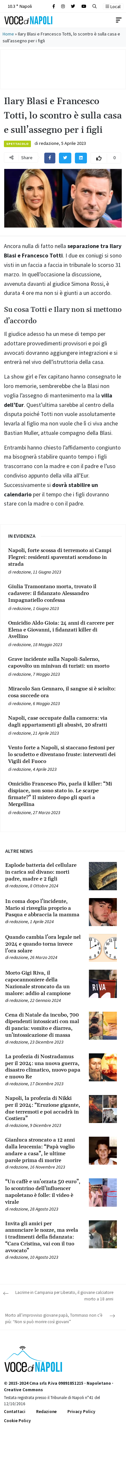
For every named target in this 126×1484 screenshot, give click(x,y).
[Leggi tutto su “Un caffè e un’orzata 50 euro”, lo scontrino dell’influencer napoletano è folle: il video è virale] (43, 1191)
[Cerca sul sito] (53, 6)
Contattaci (14, 1411)
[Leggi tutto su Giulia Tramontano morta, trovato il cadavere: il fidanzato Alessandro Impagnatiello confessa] (63, 593)
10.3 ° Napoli (19, 6)
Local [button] (112, 6)
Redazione (46, 1411)
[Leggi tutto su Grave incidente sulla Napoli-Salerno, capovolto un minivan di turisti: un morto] (63, 663)
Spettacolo (17, 144)
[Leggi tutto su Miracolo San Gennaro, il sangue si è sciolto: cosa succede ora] (63, 692)
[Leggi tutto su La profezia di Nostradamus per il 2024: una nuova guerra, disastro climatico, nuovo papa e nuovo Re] (43, 1066)
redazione (49, 143)
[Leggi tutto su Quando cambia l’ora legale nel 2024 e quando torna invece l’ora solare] (43, 944)
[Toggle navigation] (119, 20)
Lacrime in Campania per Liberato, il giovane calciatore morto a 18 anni (64, 1296)
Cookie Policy (17, 1420)
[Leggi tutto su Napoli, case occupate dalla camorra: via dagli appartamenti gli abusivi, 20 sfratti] (63, 721)
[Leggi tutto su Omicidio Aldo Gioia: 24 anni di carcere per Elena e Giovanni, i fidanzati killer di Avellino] (63, 630)
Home (8, 34)
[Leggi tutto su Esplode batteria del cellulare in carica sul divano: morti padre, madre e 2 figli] (43, 872)
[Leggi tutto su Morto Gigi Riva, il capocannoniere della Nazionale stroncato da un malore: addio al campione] (43, 983)
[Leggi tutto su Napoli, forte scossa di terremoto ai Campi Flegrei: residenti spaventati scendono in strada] (63, 557)
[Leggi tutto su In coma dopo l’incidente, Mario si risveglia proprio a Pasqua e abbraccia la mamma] (43, 908)
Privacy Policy (81, 1411)
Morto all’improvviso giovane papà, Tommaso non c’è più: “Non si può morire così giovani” (53, 1318)
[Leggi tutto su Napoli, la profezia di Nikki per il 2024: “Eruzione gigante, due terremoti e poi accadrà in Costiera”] (43, 1108)
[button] (94, 6)
